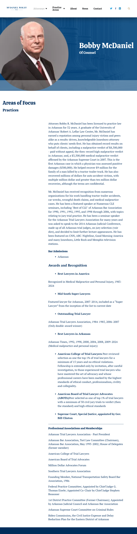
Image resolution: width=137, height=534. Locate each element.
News (85, 8)
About (73, 8)
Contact (98, 8)
